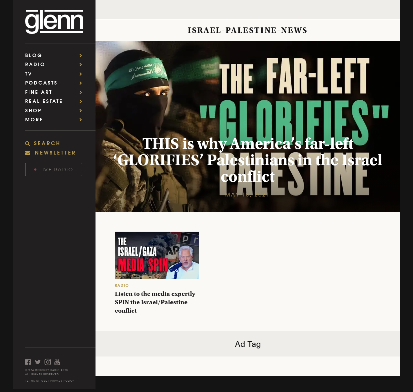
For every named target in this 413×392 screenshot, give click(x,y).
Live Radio (54, 169)
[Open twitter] (40, 361)
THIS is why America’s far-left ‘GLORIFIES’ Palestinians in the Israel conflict (247, 160)
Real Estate (55, 101)
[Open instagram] (49, 361)
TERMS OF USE (36, 380)
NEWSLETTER (50, 152)
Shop (55, 110)
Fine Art (55, 91)
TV (55, 73)
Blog (55, 55)
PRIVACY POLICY (62, 380)
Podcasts (55, 82)
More (55, 119)
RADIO (122, 285)
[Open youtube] (59, 361)
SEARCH (43, 143)
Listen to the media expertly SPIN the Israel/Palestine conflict (155, 302)
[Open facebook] (30, 361)
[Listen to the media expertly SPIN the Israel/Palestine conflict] (157, 255)
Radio (55, 64)
